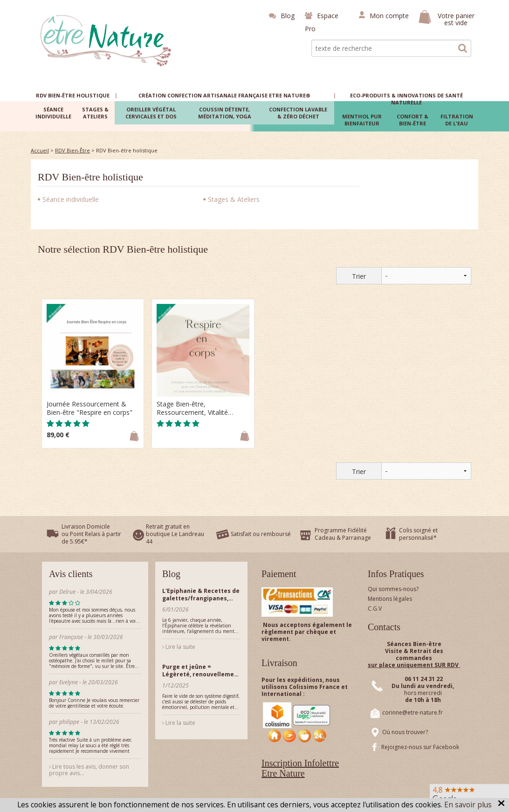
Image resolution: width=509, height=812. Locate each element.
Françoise (71, 637)
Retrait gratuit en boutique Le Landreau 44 (175, 534)
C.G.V (375, 608)
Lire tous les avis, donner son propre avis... (89, 770)
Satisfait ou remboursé (261, 534)
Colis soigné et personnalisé (418, 534)
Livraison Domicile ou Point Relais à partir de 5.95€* (91, 534)
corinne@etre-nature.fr (412, 712)
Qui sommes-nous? (393, 589)
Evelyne (68, 682)
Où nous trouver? (405, 732)
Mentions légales (390, 599)
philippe (69, 722)
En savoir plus (468, 804)
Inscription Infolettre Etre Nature (300, 768)
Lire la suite (178, 647)
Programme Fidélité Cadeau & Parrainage (343, 534)
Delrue (67, 592)
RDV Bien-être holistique (90, 177)
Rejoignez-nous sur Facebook (420, 747)
